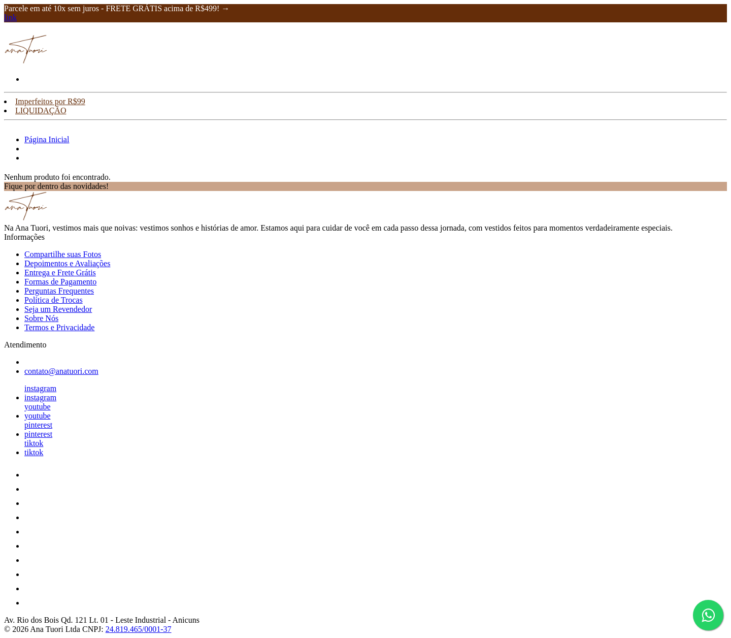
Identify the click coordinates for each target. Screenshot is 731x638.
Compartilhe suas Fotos (62, 254)
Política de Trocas (53, 300)
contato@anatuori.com (61, 371)
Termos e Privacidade (59, 327)
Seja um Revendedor (58, 309)
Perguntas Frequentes (59, 290)
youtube (37, 406)
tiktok (33, 443)
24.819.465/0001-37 (139, 629)
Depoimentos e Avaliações (67, 263)
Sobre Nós (41, 318)
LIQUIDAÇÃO (40, 110)
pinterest (38, 425)
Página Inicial (46, 139)
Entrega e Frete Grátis (60, 272)
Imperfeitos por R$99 (50, 101)
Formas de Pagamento (60, 281)
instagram (40, 388)
